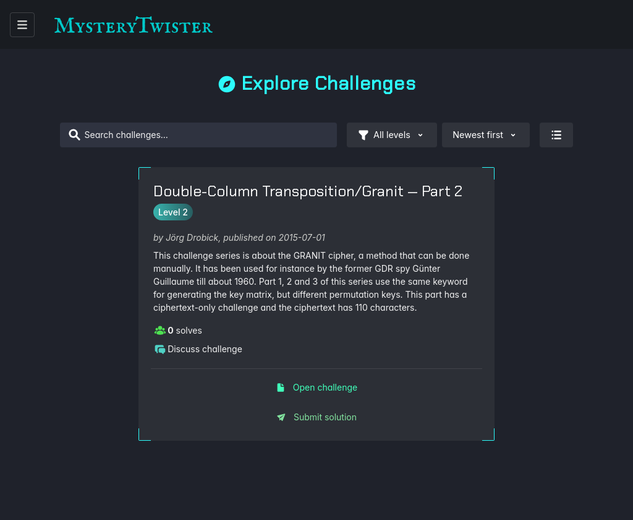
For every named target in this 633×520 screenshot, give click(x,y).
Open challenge (316, 387)
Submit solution (316, 417)
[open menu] (22, 24)
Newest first (485, 135)
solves (178, 330)
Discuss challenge (198, 348)
